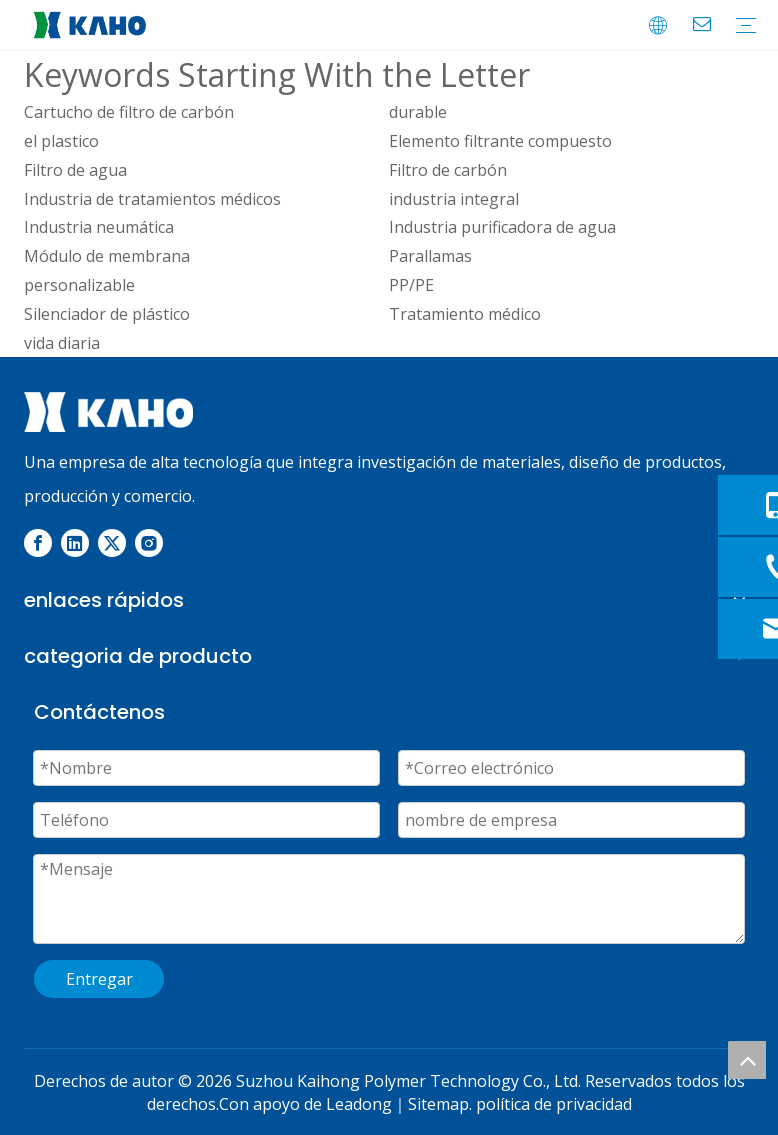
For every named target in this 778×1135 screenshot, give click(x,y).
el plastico (61, 141)
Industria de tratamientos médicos (152, 199)
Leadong (359, 1104)
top (747, 1060)
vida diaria (62, 343)
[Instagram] (149, 543)
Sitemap (438, 1104)
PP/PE (411, 285)
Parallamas (430, 256)
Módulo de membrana (107, 256)
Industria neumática (99, 227)
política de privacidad (554, 1104)
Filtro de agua (75, 170)
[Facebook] (38, 543)
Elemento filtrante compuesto (500, 141)
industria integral (454, 199)
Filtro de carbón (448, 170)
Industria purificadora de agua (502, 227)
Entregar (99, 979)
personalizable (79, 285)
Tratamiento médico (465, 314)
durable (418, 112)
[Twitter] (112, 543)
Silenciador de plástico (107, 314)
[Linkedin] (75, 543)
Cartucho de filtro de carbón (129, 112)
